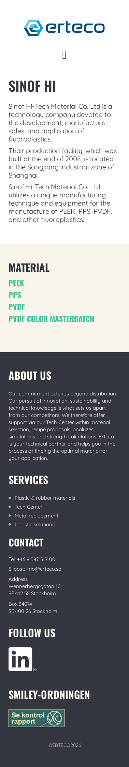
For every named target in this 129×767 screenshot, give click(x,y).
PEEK (16, 282)
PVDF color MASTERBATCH (51, 318)
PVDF (17, 306)
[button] (64, 55)
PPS (15, 294)
